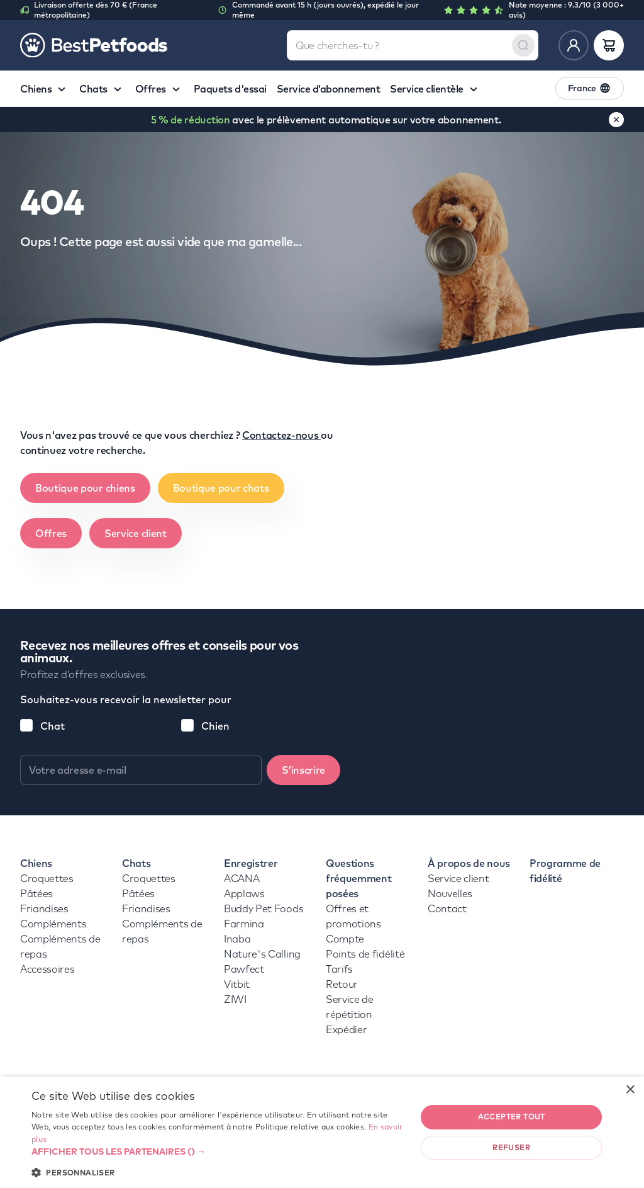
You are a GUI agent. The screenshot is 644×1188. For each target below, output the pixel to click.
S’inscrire (303, 770)
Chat (52, 726)
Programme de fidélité (565, 871)
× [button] (630, 1090)
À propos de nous (469, 863)
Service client (135, 533)
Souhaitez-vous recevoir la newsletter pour (125, 699)
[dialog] (322, 1132)
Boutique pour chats (221, 488)
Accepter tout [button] (511, 1116)
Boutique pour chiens (85, 488)
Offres (51, 533)
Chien (215, 726)
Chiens (36, 863)
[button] (218, 1151)
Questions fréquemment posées (358, 878)
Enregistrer (250, 863)
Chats (136, 863)
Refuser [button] (511, 1147)
